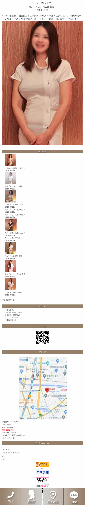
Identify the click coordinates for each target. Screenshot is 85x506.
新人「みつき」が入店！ (14, 186)
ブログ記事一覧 (8, 300)
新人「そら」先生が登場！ (15, 215)
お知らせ (8, 310)
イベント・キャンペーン (14, 312)
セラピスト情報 (11, 315)
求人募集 (5, 449)
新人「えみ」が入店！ (13, 238)
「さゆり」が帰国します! (14, 204)
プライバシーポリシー (10, 453)
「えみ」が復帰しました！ (15, 168)
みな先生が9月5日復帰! (13, 256)
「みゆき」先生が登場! (13, 292)
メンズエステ (10, 317)
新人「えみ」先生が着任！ (43, 6)
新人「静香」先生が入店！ (15, 233)
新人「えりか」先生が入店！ (16, 274)
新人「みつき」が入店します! (16, 209)
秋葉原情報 (9, 320)
